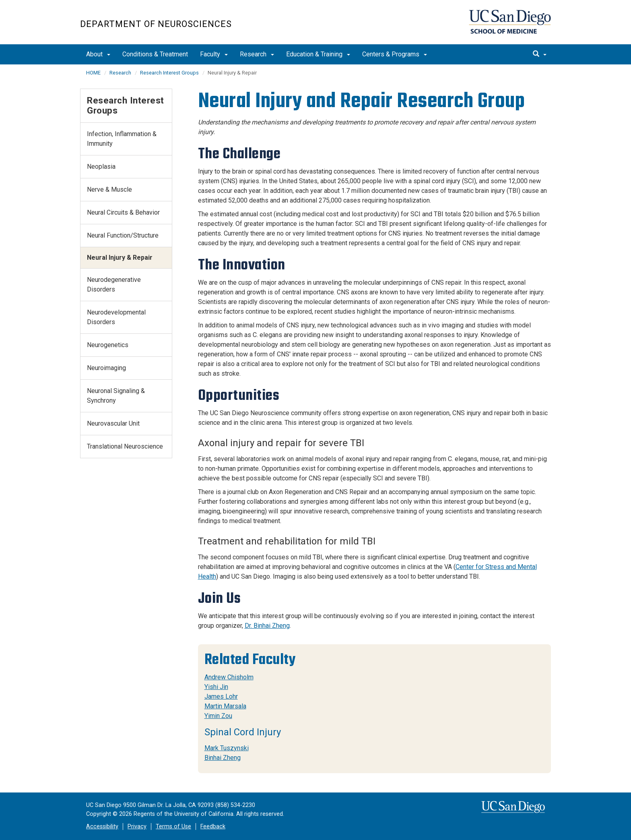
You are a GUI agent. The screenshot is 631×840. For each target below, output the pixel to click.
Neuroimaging (106, 368)
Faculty (214, 54)
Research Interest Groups (169, 73)
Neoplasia (101, 166)
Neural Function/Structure (123, 235)
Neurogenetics (107, 345)
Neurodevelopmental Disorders (116, 317)
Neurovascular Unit (113, 423)
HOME (93, 73)
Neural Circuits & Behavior (123, 212)
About (98, 54)
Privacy (137, 826)
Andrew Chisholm (229, 677)
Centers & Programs (394, 54)
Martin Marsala (225, 706)
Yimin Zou (218, 716)
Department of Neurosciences (156, 24)
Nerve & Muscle (109, 189)
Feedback (212, 826)
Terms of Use (173, 826)
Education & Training (318, 54)
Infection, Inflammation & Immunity (122, 138)
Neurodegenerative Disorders (114, 284)
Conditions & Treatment (155, 54)
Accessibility (102, 826)
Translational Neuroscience (125, 446)
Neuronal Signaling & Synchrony (116, 395)
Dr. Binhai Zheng (267, 625)
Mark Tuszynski (226, 748)
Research (257, 54)
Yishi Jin (216, 687)
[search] (539, 54)
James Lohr (221, 696)
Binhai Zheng (222, 757)
